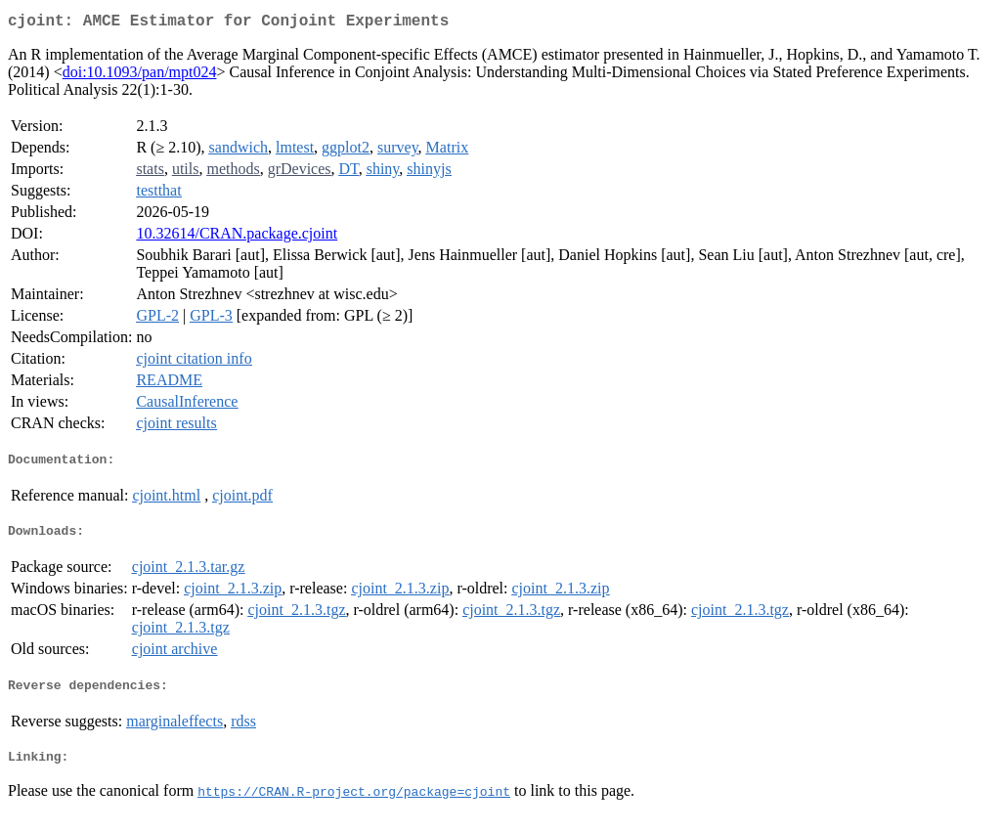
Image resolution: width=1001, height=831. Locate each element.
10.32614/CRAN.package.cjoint (236, 237)
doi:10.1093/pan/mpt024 (140, 75)
